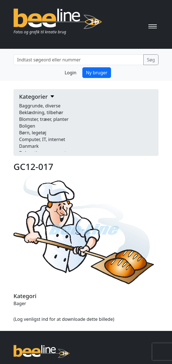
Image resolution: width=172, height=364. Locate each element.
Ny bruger (96, 73)
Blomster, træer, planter (44, 119)
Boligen (27, 126)
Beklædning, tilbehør (41, 112)
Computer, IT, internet (42, 139)
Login (70, 73)
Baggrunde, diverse (39, 106)
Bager (19, 303)
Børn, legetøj (32, 133)
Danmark (29, 146)
